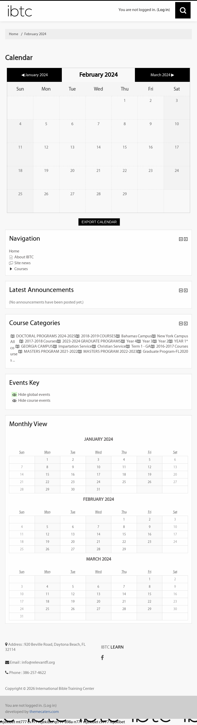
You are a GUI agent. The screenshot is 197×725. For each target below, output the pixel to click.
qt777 (59, 721)
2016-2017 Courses (169, 346)
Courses (21, 268)
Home (14, 251)
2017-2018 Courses (38, 341)
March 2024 (98, 559)
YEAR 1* (178, 341)
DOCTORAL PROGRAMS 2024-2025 (43, 336)
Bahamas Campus (134, 336)
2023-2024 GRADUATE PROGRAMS (89, 341)
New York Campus (170, 336)
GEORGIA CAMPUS (34, 346)
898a (69, 721)
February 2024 (35, 34)
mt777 (21, 721)
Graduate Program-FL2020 (162, 351)
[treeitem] (98, 251)
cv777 (32, 721)
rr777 (78, 721)
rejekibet (7, 721)
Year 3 (145, 341)
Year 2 (161, 341)
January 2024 (98, 439)
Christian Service (109, 346)
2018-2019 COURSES (95, 336)
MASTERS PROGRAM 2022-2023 (107, 351)
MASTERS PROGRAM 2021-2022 (48, 351)
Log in (163, 9)
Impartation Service (72, 346)
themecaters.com (44, 711)
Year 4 (129, 341)
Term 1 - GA (138, 346)
